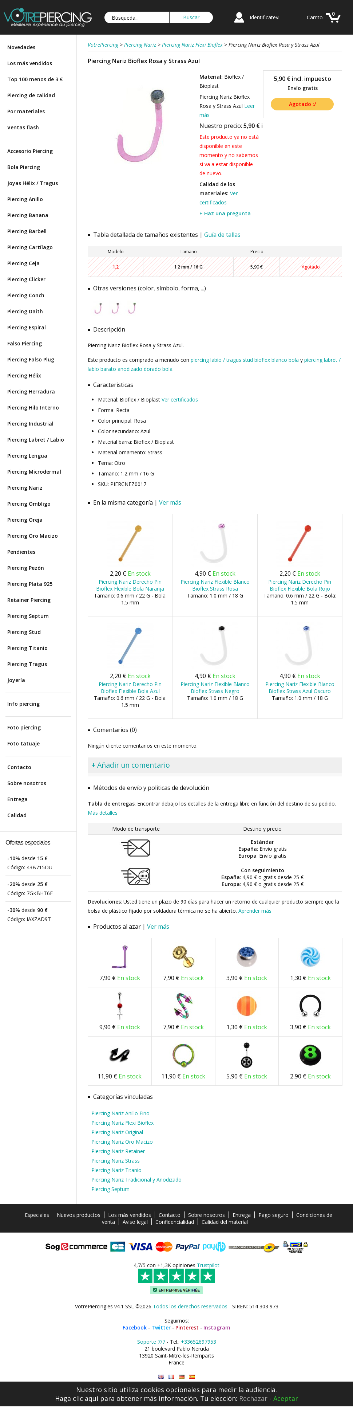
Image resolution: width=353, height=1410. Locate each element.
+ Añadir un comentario (130, 765)
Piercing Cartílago (30, 247)
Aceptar (285, 1398)
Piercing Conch (25, 295)
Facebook (135, 1327)
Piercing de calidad (31, 95)
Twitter (161, 1327)
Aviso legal (135, 1221)
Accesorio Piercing (30, 151)
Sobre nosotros (26, 783)
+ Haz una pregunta (225, 213)
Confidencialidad (174, 1221)
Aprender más (254, 910)
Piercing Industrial (30, 423)
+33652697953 (198, 1341)
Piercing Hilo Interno (33, 407)
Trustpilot (208, 1265)
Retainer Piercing (29, 599)
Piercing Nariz (25, 487)
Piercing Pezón (25, 567)
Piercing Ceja (23, 263)
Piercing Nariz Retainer (118, 1151)
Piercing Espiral (26, 327)
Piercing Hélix (24, 375)
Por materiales (26, 111)
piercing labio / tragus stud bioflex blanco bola (245, 359)
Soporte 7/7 (151, 1341)
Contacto (19, 767)
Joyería (16, 680)
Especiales (37, 1214)
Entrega (17, 799)
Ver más (170, 502)
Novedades (21, 47)
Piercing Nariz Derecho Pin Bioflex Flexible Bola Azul (130, 687)
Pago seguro (273, 1214)
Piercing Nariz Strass (115, 1160)
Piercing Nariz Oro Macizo (122, 1141)
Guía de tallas (222, 235)
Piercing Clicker (26, 279)
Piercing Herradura (31, 391)
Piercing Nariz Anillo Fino (120, 1113)
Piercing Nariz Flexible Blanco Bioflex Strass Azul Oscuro (299, 687)
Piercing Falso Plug (30, 359)
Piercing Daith (25, 311)
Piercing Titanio (27, 648)
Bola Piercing (23, 167)
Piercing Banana (27, 215)
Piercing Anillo (25, 199)
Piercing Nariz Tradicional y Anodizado (136, 1179)
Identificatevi (264, 17)
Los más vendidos (29, 63)
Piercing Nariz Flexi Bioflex (122, 1122)
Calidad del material (225, 1221)
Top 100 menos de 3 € (35, 79)
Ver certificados (180, 399)
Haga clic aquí (76, 1398)
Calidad (17, 815)
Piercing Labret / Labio (35, 439)
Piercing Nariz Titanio (116, 1170)
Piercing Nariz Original (117, 1132)
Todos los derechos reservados (190, 1306)
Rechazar (253, 1398)
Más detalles (103, 812)
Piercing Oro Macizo (32, 535)
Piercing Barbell (27, 231)
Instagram (216, 1327)
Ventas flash (23, 127)
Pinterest (187, 1327)
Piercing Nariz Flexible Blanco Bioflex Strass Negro (215, 687)
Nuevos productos (78, 1214)
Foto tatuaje (23, 743)
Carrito (315, 17)
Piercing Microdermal (34, 471)
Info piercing (23, 703)
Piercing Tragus (27, 664)
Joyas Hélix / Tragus (32, 183)
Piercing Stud (24, 631)
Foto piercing (24, 727)
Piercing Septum (28, 615)
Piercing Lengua (27, 455)
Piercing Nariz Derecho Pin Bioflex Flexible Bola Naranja (130, 585)
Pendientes (21, 551)
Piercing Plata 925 (29, 583)
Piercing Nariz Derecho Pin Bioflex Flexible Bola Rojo (299, 585)
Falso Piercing (24, 343)
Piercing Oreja (25, 519)
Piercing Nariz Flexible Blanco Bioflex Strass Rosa (215, 585)
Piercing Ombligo (29, 503)
